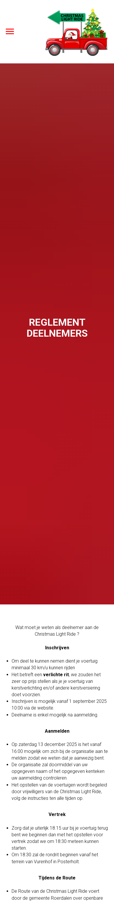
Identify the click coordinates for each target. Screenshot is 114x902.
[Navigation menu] (10, 31)
